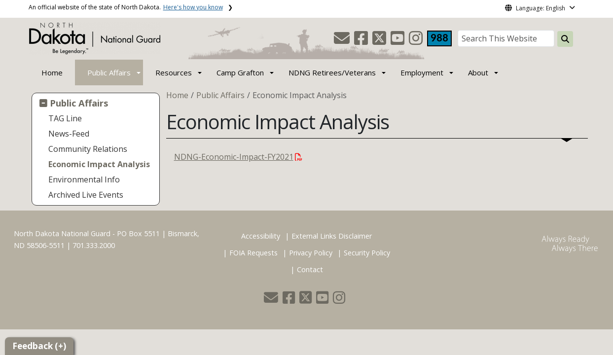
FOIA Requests (253, 252)
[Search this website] (565, 39)
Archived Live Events (85, 194)
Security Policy (367, 252)
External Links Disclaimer (331, 236)
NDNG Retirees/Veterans (332, 72)
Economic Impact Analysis (99, 164)
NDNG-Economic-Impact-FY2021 (238, 156)
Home (52, 72)
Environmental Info (84, 179)
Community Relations (87, 148)
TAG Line (65, 118)
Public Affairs (109, 72)
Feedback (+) (39, 346)
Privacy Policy (310, 252)
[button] (343, 41)
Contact (310, 269)
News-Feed (68, 133)
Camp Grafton (240, 72)
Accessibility (260, 236)
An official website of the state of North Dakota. (126, 7)
